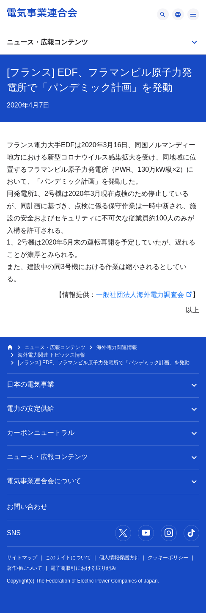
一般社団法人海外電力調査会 (140, 294)
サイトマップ (22, 558)
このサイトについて (68, 558)
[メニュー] (163, 14)
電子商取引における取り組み (83, 568)
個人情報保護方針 (119, 558)
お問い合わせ (27, 506)
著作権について (24, 568)
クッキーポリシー (168, 558)
